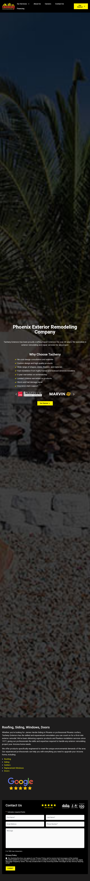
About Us (37, 4)
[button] (16, 394)
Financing (20, 9)
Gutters (7, 765)
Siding (6, 762)
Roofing (7, 759)
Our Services (23, 4)
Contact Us (59, 4)
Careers (48, 4)
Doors (6, 771)
